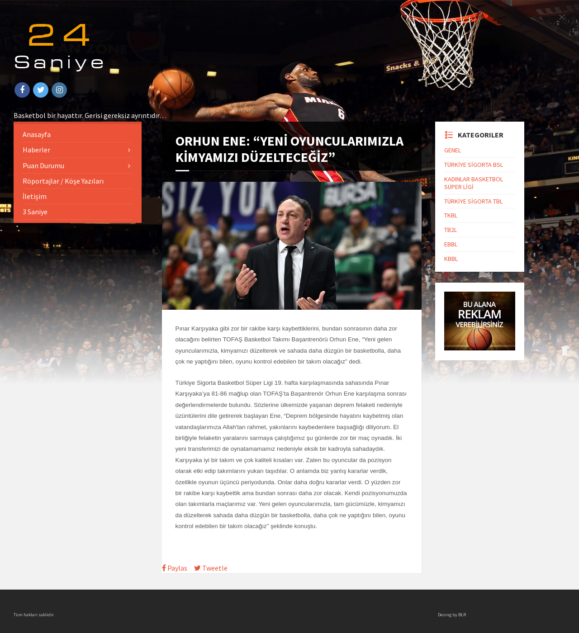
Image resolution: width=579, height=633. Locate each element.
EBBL (450, 244)
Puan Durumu (43, 165)
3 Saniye (35, 211)
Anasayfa (37, 134)
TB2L (450, 230)
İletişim (35, 196)
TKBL (450, 215)
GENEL (452, 150)
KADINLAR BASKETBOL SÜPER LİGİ (473, 183)
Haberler (36, 149)
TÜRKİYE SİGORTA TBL (473, 201)
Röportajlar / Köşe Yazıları (63, 180)
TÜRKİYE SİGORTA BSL (473, 165)
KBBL (451, 259)
